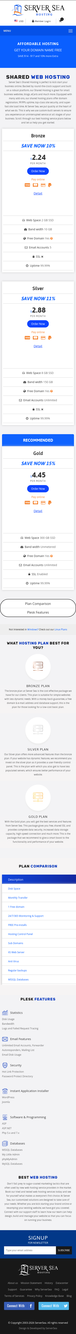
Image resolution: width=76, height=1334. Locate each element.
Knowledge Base (54, 1296)
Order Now (38, 171)
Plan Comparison (38, 603)
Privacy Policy (34, 1296)
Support (12, 1289)
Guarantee (26, 1289)
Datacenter (62, 1283)
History (49, 1283)
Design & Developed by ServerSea (38, 1328)
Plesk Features (38, 612)
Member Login (43, 21)
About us (13, 1283)
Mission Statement (31, 1283)
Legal (65, 1289)
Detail (38, 193)
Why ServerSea (43, 1289)
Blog (69, 1296)
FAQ (57, 1289)
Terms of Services (14, 1296)
